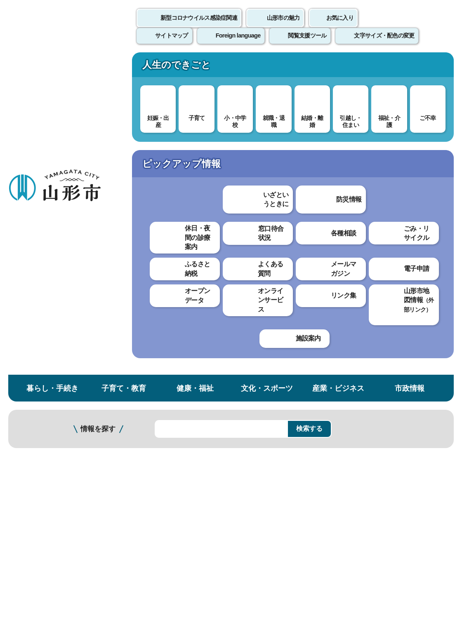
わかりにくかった (218, 335)
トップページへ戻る (434, 423)
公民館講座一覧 (42, 219)
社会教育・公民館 (166, 139)
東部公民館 (36, 294)
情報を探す (98, 108)
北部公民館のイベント (157, 271)
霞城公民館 (36, 377)
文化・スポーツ (267, 67)
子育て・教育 (123, 67)
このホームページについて (45, 449)
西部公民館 (36, 310)
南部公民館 (36, 327)
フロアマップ (29, 572)
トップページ (71, 139)
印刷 (357, 238)
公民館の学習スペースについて (52, 256)
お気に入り (340, 26)
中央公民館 (36, 277)
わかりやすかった (151, 335)
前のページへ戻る (365, 423)
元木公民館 (36, 393)
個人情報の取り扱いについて (153, 449)
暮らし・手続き (52, 67)
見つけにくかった (218, 364)
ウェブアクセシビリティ (256, 449)
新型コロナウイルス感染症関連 (198, 26)
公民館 (207, 139)
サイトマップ (337, 449)
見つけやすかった (151, 364)
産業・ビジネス (338, 67)
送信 (279, 383)
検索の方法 (370, 107)
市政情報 (409, 67)
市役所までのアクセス (99, 572)
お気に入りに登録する (426, 158)
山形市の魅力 (283, 26)
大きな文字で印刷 (417, 238)
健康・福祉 (195, 67)
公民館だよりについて (50, 235)
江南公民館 (36, 360)
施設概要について (150, 257)
